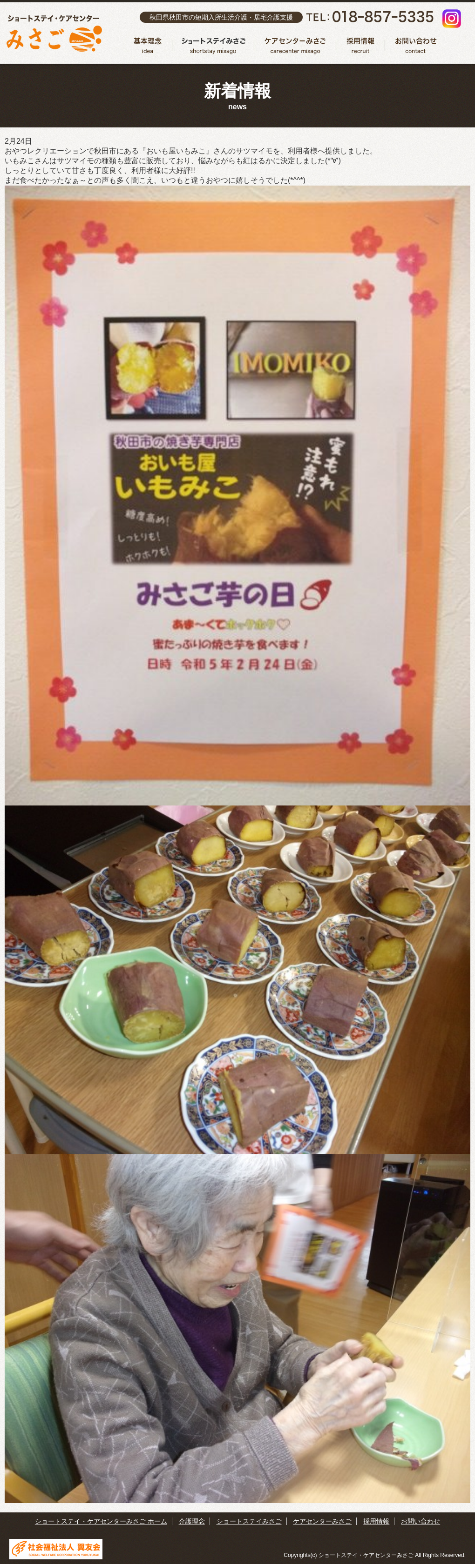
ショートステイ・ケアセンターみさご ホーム (101, 1521)
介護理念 (147, 45)
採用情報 (360, 45)
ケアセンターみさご (295, 45)
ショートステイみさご (213, 45)
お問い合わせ (413, 45)
